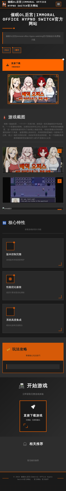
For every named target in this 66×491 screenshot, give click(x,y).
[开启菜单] (58, 4)
